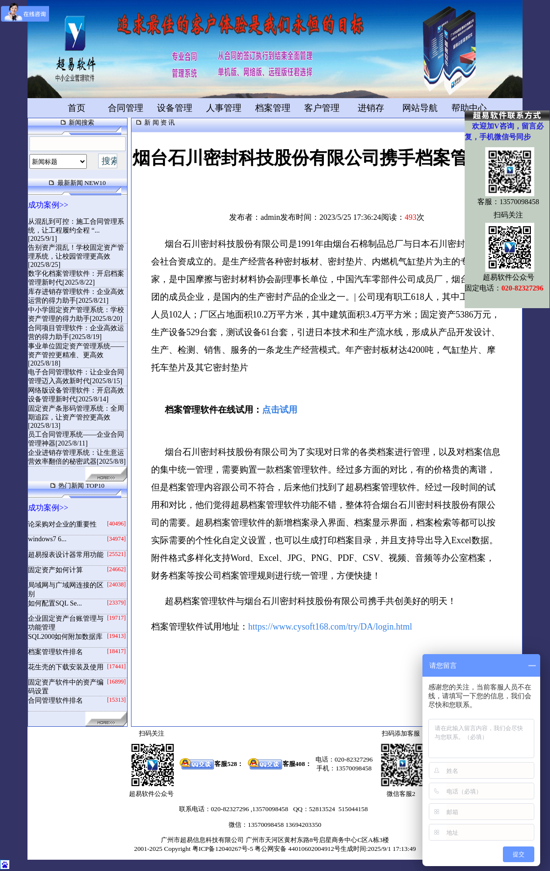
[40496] (116, 523)
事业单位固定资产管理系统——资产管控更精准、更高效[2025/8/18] (76, 355)
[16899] (116, 681)
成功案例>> (48, 205)
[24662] (116, 569)
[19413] (116, 636)
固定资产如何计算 (55, 570)
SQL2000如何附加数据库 (65, 636)
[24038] (116, 584)
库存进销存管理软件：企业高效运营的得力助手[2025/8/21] (76, 296)
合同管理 (125, 108)
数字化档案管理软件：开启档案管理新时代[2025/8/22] (76, 278)
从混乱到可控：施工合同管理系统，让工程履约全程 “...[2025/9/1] (76, 230)
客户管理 (322, 108)
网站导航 (420, 108)
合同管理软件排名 (55, 700)
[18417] (116, 651)
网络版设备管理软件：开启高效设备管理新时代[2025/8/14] (76, 395)
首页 (76, 108)
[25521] (116, 554)
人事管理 (223, 108)
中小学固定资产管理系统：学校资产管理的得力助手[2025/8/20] (76, 314)
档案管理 (272, 108)
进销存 (371, 108)
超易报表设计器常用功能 (66, 554)
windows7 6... (47, 539)
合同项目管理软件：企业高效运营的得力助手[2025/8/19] (76, 332)
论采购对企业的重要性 (62, 524)
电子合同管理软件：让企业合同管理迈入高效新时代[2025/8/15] (76, 377)
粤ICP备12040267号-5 (222, 848)
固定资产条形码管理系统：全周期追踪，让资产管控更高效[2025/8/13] (76, 417)
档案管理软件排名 (55, 652)
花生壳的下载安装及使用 (66, 667)
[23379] (116, 602)
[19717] (116, 617)
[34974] (116, 538)
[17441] (116, 666)
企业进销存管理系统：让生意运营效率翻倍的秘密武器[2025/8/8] (77, 457)
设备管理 (174, 108)
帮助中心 (469, 108)
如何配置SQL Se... (55, 603)
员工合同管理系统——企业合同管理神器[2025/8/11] (76, 439)
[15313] (116, 699)
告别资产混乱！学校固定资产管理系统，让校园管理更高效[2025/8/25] (76, 256)
